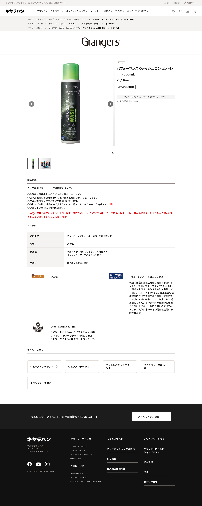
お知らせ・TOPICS (113, 11)
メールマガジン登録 (148, 416)
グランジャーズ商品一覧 (155, 366)
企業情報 (111, 458)
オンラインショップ (75, 11)
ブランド (41, 11)
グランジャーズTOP (40, 383)
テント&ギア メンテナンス (118, 366)
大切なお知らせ (115, 439)
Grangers (70, 28)
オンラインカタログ (78, 477)
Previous (31, 104)
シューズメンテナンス (42, 366)
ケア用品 (74, 19)
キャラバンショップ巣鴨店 (121, 449)
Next (110, 104)
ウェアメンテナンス (78, 366)
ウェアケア (84, 19)
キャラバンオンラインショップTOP (42, 19)
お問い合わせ (150, 481)
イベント (94, 11)
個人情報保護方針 (116, 468)
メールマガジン (172, 2)
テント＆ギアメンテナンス (81, 454)
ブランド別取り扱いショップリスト (154, 450)
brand (61, 28)
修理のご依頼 (75, 458)
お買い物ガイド (76, 473)
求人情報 (148, 462)
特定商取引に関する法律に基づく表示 (85, 481)
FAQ (146, 472)
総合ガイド (190, 2)
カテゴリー (55, 11)
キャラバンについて (136, 11)
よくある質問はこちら (128, 101)
